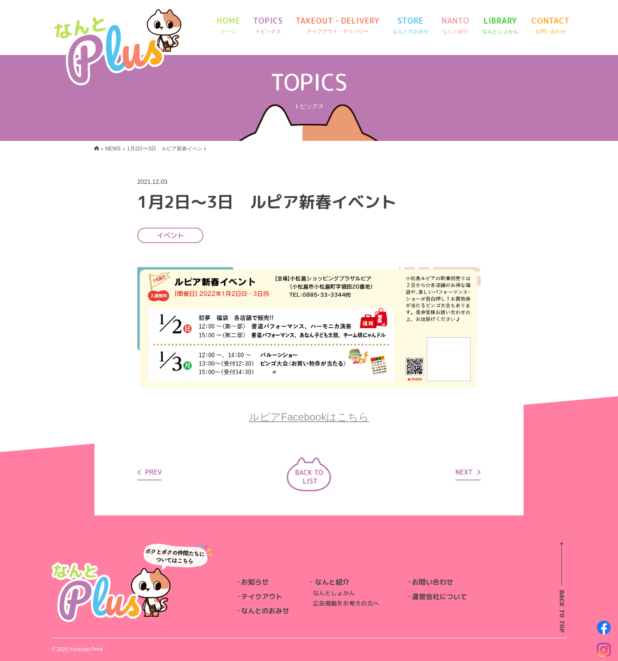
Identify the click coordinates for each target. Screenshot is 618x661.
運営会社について (439, 596)
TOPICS (268, 25)
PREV (149, 471)
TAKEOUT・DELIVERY (337, 25)
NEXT (468, 471)
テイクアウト (261, 596)
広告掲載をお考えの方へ (346, 603)
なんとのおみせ (265, 610)
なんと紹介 (332, 582)
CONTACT (550, 25)
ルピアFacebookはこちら (309, 417)
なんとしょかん (334, 593)
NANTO (456, 25)
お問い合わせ (432, 582)
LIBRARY (500, 25)
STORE (411, 25)
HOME (228, 25)
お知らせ (255, 582)
